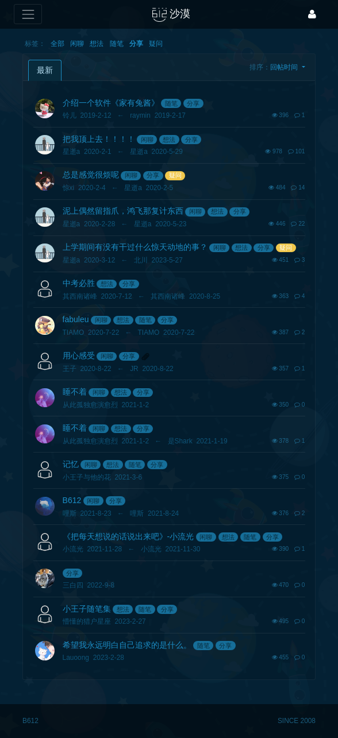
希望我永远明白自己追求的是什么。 (127, 645)
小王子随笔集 (87, 608)
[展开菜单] (28, 14)
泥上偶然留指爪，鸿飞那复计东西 (123, 210)
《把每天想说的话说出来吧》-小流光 (128, 536)
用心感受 (79, 355)
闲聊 (77, 44)
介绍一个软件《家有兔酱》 (111, 102)
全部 (57, 44)
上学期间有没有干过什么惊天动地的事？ (135, 247)
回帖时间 (284, 67)
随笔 (117, 44)
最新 (45, 70)
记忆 (71, 464)
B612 (72, 500)
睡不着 (75, 391)
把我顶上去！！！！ (99, 139)
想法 (96, 44)
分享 (136, 44)
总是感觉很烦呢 (91, 174)
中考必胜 (79, 283)
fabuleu (76, 319)
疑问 (156, 44)
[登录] (312, 14)
